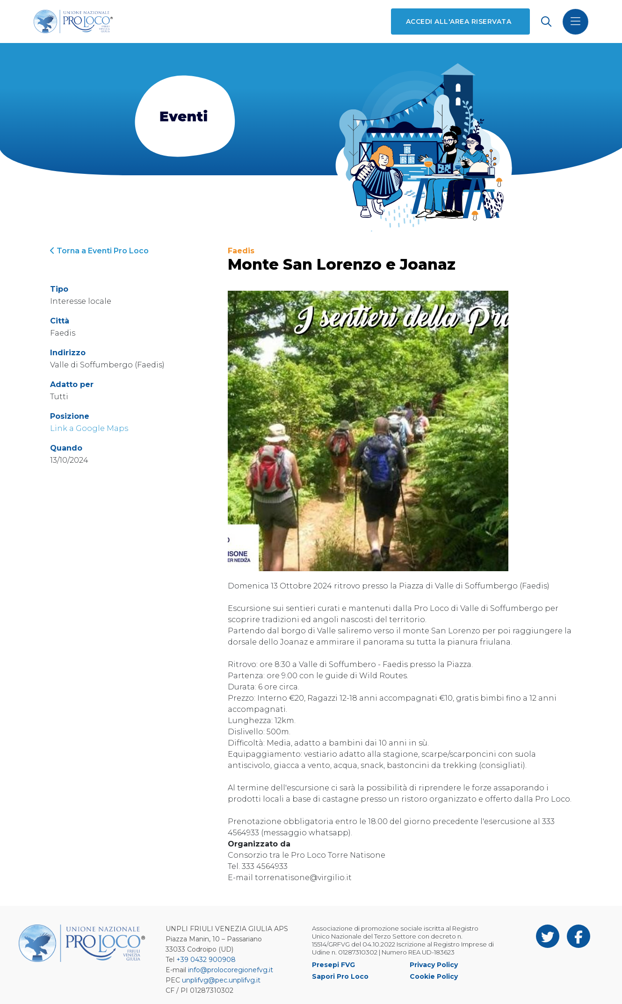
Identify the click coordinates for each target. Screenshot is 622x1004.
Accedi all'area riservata (458, 21)
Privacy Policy (434, 965)
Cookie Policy (434, 976)
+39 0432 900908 (206, 959)
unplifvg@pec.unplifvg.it (221, 980)
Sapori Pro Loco (340, 976)
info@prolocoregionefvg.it (230, 970)
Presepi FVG (333, 965)
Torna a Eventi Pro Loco (99, 250)
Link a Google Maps (89, 428)
